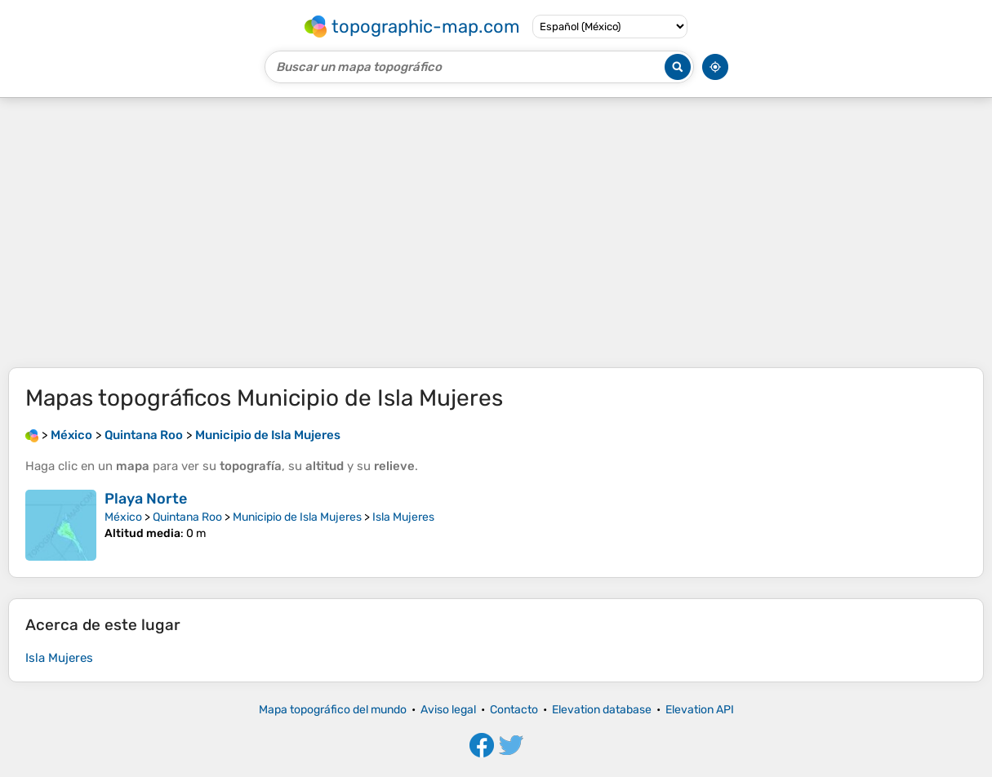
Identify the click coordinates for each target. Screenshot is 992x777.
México (123, 517)
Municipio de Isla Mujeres (297, 517)
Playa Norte (146, 499)
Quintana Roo (187, 517)
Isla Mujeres (403, 517)
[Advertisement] (496, 232)
